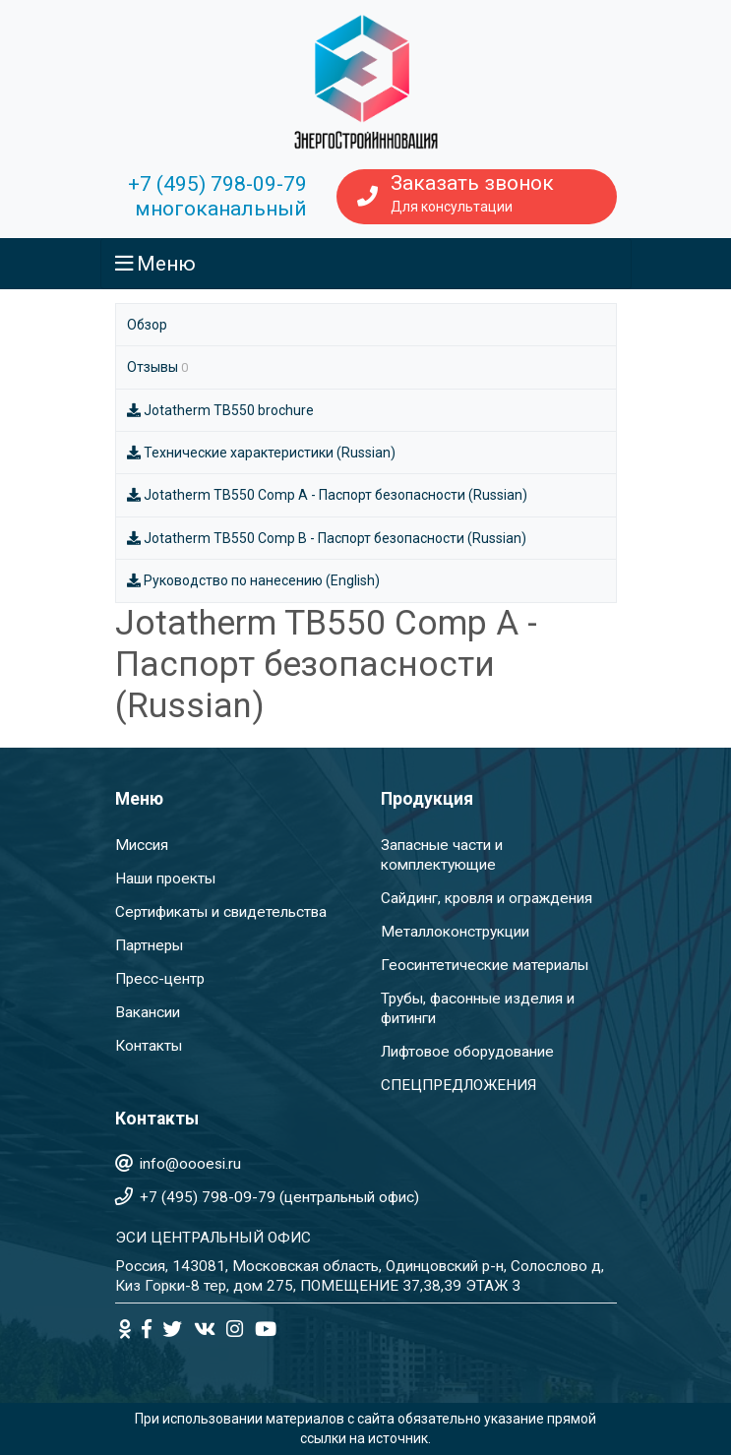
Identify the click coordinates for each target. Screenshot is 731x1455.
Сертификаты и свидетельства (221, 912)
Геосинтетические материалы (484, 965)
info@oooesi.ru (190, 1164)
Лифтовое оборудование (467, 1052)
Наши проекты (165, 878)
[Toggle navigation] (366, 263)
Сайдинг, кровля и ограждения (486, 898)
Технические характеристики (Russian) (261, 452)
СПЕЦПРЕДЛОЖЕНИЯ (458, 1085)
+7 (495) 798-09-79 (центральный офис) (279, 1197)
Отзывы (157, 367)
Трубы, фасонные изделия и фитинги (478, 1008)
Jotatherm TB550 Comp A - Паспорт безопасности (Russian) (327, 495)
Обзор (147, 325)
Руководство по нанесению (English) (254, 580)
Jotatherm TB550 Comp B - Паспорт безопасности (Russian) (327, 538)
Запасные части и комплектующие (442, 855)
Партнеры (149, 945)
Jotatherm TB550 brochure (221, 410)
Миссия (141, 845)
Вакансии (147, 1012)
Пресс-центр (160, 979)
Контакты (148, 1046)
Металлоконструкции (455, 931)
